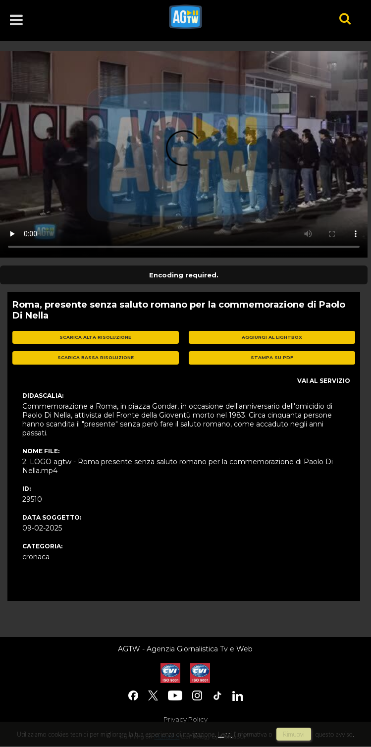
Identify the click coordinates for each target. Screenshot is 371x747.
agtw (240, 16)
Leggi (225, 734)
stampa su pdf (272, 357)
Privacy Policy (185, 719)
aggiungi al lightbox (272, 337)
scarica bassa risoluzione (95, 357)
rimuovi (294, 734)
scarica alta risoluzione (95, 337)
